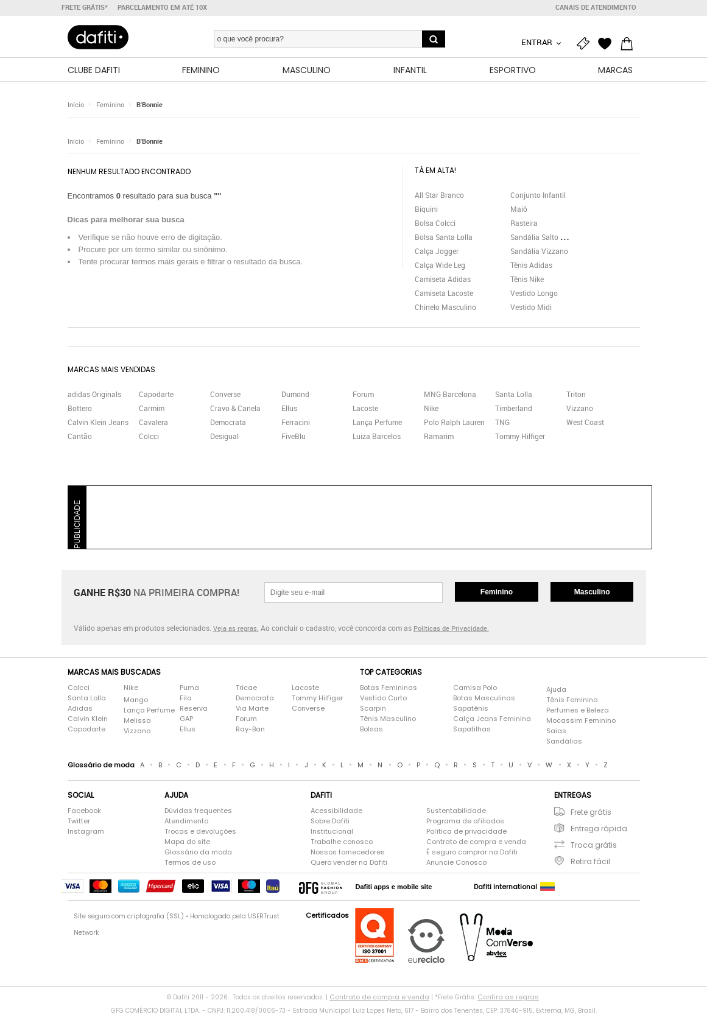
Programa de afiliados (465, 822)
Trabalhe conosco (342, 843)
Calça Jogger (437, 253)
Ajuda (556, 691)
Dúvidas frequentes (198, 812)
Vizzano (579, 410)
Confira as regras (508, 999)
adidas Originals (94, 396)
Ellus (289, 410)
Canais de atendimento (595, 7)
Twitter (79, 822)
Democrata (228, 424)
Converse (225, 396)
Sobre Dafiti (330, 822)
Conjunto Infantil (538, 197)
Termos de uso (190, 864)
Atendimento (186, 822)
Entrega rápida (599, 830)
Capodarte (156, 396)
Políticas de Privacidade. (451, 630)
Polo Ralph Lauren (454, 424)
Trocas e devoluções (200, 833)
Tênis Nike (527, 281)
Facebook (84, 812)
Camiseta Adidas (443, 281)
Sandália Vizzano (539, 253)
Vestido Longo (534, 295)
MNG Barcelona (450, 396)
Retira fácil (590, 863)
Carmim (151, 410)
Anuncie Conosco (456, 864)
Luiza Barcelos (377, 438)
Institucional (332, 833)
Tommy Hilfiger (520, 438)
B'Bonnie (149, 106)
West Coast (585, 424)
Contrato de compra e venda (476, 843)
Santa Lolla (513, 396)
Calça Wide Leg (440, 267)
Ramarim (439, 438)
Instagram (86, 833)
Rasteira (524, 225)
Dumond (295, 396)
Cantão (80, 438)
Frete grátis (591, 814)
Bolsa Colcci (435, 225)
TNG (502, 424)
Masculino (592, 593)
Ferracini (295, 424)
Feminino (110, 106)
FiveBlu (293, 438)
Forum (363, 396)
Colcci (149, 438)
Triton (576, 396)
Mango (136, 701)
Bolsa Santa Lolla (444, 239)
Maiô (518, 211)
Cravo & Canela (235, 410)
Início (76, 106)
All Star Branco (439, 197)
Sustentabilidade (456, 812)
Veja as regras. (236, 630)
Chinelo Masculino (445, 309)
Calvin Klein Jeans (98, 424)
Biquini (426, 211)
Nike (431, 410)
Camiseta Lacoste (444, 295)
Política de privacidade (466, 833)
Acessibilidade (336, 812)
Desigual (224, 438)
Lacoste (365, 410)
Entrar (537, 42)
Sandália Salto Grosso (546, 239)
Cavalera (153, 424)
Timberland (513, 410)
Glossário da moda (198, 854)
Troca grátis (594, 847)
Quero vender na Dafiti (349, 864)
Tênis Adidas (531, 267)
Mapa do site (187, 843)
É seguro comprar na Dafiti (472, 854)
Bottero (80, 410)
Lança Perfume (377, 424)
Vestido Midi (531, 309)
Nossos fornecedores (348, 854)
